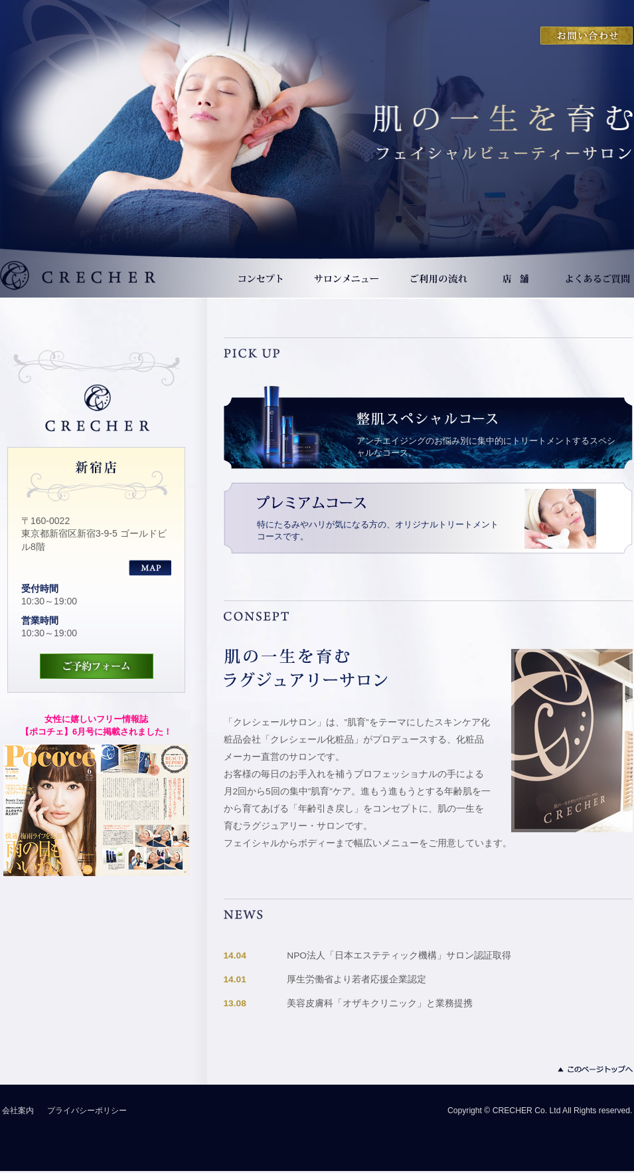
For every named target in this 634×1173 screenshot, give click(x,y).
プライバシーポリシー (87, 1110)
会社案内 (18, 1110)
